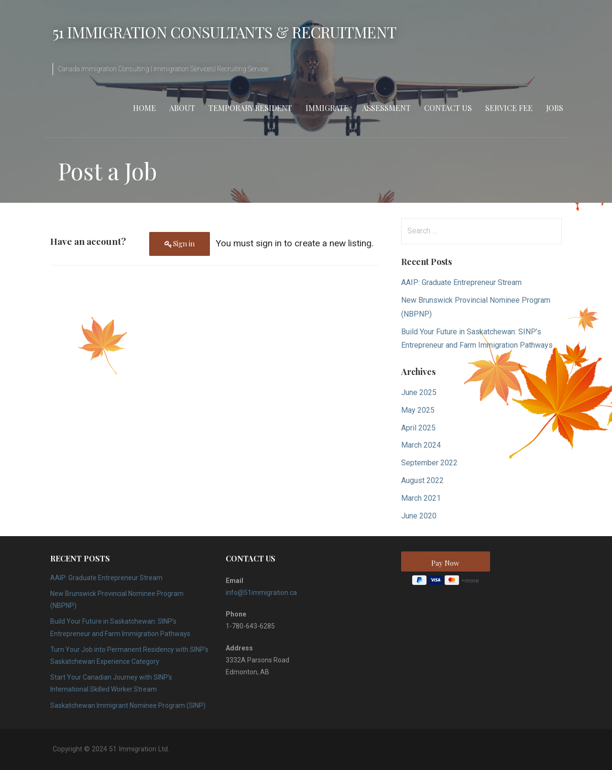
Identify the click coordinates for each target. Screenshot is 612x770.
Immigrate (327, 108)
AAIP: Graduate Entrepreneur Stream (461, 282)
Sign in (184, 243)
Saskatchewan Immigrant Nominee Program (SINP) (128, 705)
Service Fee (509, 108)
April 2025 (418, 427)
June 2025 (419, 392)
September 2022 (429, 462)
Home (144, 108)
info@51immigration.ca (261, 592)
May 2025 (418, 410)
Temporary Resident (250, 108)
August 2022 (422, 480)
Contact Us (448, 108)
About (182, 108)
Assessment (386, 108)
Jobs (554, 108)
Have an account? (88, 241)
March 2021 (421, 498)
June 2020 (419, 515)
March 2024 (421, 445)
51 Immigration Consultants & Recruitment (224, 32)
